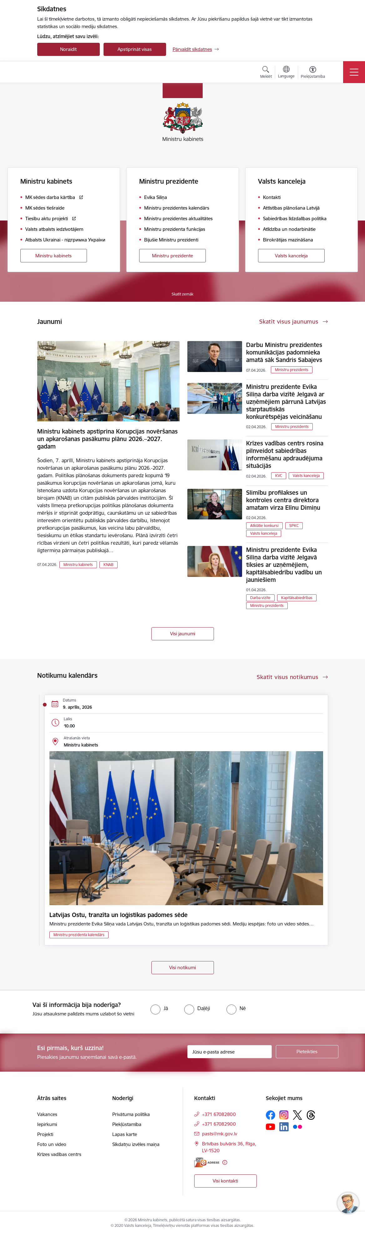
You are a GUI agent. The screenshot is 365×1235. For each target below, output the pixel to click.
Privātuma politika (131, 1114)
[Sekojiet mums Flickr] (297, 1126)
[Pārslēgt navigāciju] (354, 72)
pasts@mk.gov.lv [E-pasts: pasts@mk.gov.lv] (219, 1134)
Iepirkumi (47, 1124)
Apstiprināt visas (135, 49)
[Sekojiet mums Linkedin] (284, 1127)
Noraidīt (68, 49)
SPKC (294, 525)
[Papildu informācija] (224, 1162)
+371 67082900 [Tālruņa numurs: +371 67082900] (219, 1124)
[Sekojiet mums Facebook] (270, 1115)
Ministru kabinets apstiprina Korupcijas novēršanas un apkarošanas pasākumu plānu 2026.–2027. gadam (107, 439)
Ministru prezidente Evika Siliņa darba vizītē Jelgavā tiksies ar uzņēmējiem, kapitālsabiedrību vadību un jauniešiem (284, 564)
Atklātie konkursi (264, 525)
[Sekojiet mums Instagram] (284, 1114)
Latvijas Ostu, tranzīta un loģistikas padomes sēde (118, 915)
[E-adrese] (206, 1162)
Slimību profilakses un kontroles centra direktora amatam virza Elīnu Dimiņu (283, 500)
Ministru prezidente (172, 256)
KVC (278, 475)
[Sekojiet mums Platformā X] (297, 1115)
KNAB (109, 564)
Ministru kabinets (53, 256)
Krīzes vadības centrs (59, 1154)
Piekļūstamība (126, 1124)
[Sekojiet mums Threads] (311, 1115)
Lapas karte (124, 1134)
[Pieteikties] (307, 1051)
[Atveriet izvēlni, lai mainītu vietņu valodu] (286, 73)
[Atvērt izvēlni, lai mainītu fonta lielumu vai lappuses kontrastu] (313, 73)
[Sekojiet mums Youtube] (270, 1126)
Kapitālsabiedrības (296, 597)
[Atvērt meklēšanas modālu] (266, 73)
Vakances (47, 1114)
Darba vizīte (260, 597)
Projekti (45, 1134)
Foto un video (51, 1144)
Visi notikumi (182, 967)
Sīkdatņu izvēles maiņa (136, 1144)
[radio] (159, 1008)
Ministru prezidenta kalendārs (78, 934)
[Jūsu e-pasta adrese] (229, 1051)
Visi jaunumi (182, 634)
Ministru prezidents (291, 369)
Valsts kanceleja (291, 256)
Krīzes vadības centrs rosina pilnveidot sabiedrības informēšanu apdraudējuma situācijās (284, 454)
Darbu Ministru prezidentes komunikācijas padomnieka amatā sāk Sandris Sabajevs (284, 352)
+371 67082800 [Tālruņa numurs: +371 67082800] (219, 1114)
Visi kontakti (225, 1181)
